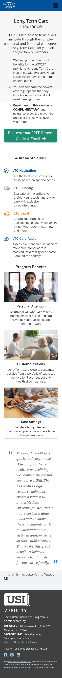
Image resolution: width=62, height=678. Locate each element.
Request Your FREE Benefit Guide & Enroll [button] (30, 135)
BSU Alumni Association (19, 661)
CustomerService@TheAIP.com (20, 642)
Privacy (8, 648)
